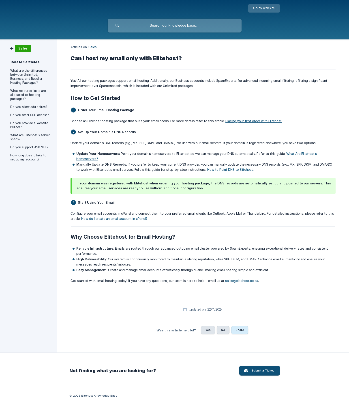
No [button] (223, 330)
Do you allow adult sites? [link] (28, 107)
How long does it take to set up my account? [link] (28, 157)
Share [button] (240, 330)
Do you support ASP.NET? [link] (29, 147)
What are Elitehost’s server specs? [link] (30, 137)
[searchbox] (175, 25)
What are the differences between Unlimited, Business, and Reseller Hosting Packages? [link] (28, 76)
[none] (264, 8)
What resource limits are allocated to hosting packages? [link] (28, 95)
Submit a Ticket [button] (262, 370)
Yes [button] (208, 330)
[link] (20, 48)
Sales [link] (92, 47)
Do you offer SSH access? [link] (29, 115)
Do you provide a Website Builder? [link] (29, 125)
